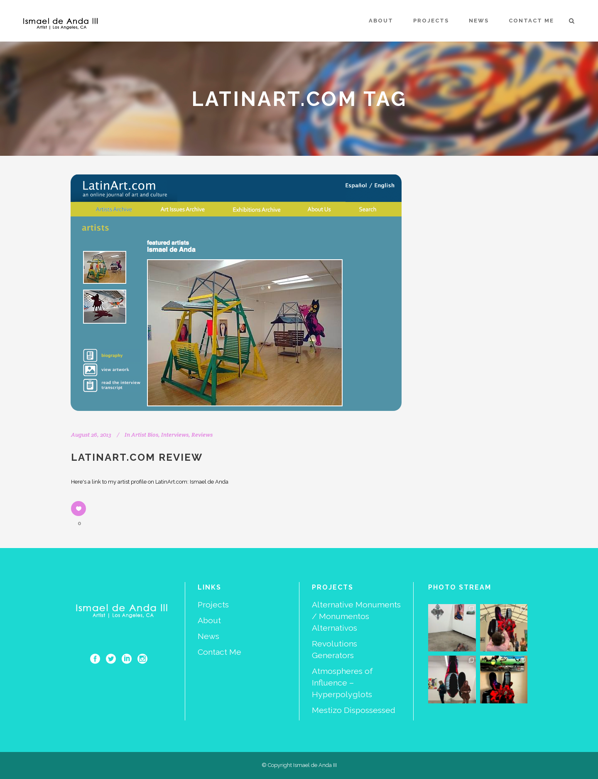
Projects (213, 604)
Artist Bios (144, 434)
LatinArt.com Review (137, 457)
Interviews (175, 434)
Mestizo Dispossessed (353, 710)
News (208, 636)
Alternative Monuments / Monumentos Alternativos (356, 616)
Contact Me (219, 652)
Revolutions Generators (334, 649)
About (209, 620)
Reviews (202, 434)
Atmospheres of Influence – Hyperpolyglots (342, 682)
